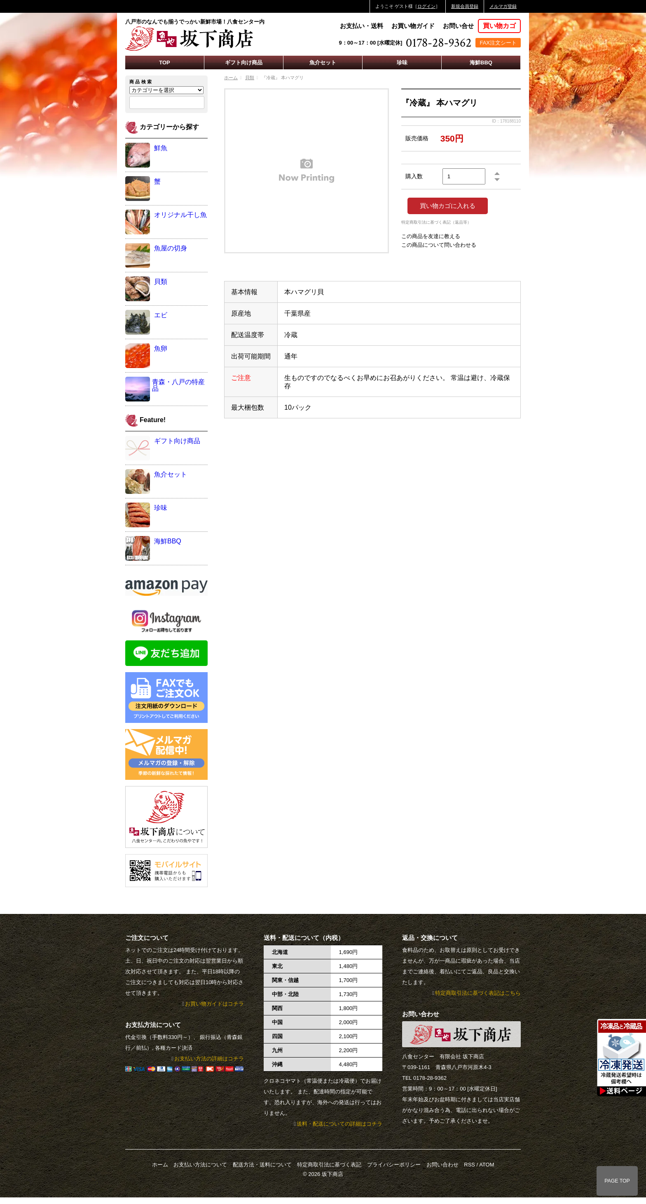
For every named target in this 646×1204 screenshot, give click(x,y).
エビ (160, 315)
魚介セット (322, 62)
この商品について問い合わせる (438, 245)
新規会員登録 (464, 6)
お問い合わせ (442, 1165)
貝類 (249, 77)
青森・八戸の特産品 (178, 385)
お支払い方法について (200, 1165)
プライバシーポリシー (394, 1165)
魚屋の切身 (170, 248)
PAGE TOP (617, 1181)
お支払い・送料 (361, 25)
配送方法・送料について (262, 1165)
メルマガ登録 (503, 6)
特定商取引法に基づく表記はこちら (478, 993)
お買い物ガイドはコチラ (214, 1004)
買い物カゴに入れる (447, 205)
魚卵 (160, 348)
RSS (469, 1165)
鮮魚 (160, 147)
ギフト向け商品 (243, 62)
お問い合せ (458, 25)
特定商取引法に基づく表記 (329, 1165)
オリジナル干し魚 (180, 214)
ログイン (426, 6)
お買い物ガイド (413, 25)
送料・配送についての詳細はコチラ (339, 1124)
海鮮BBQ (481, 62)
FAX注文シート (498, 43)
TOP (164, 62)
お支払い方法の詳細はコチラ (209, 1058)
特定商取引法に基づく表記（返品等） (436, 222)
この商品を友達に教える (430, 236)
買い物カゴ (499, 25)
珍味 (402, 62)
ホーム (231, 77)
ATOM (486, 1165)
